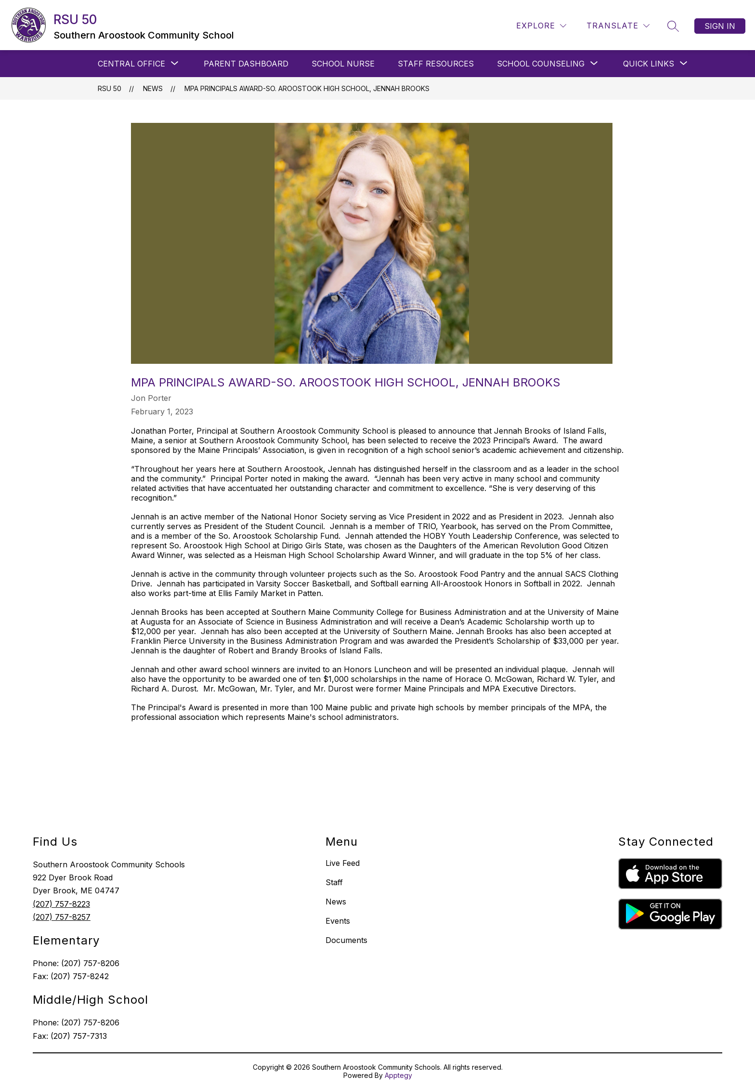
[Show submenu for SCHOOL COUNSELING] (541, 63)
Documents (346, 940)
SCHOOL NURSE (343, 63)
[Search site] (673, 26)
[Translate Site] (618, 26)
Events (337, 921)
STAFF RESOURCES (436, 63)
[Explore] (541, 26)
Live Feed (342, 863)
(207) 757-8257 (62, 917)
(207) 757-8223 (61, 904)
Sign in (719, 26)
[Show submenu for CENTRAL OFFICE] (131, 63)
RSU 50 (109, 88)
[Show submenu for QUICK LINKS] (648, 63)
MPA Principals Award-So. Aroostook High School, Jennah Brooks (307, 88)
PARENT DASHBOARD (246, 63)
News (153, 88)
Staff (334, 882)
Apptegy (398, 1075)
